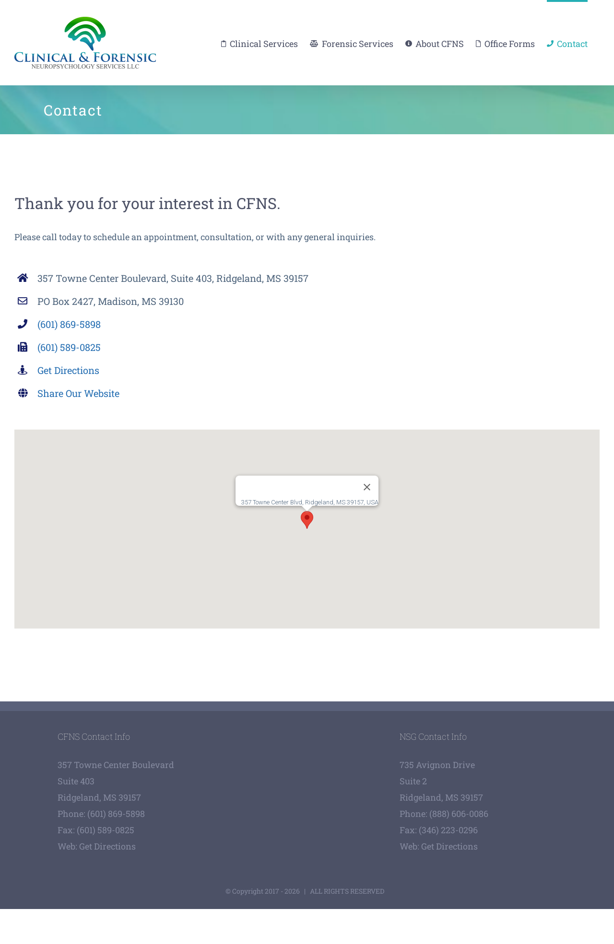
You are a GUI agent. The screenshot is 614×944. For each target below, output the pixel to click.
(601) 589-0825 (69, 347)
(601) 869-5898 (69, 324)
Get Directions (68, 370)
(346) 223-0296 (448, 830)
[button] (307, 520)
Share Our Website (78, 393)
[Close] (366, 487)
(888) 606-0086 (458, 813)
